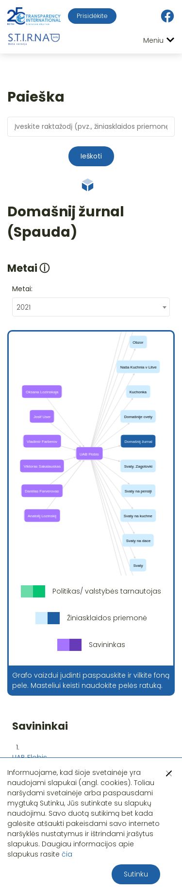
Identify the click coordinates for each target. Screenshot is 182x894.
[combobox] (91, 307)
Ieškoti (91, 156)
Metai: (22, 289)
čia (67, 854)
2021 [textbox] (24, 307)
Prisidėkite (92, 15)
